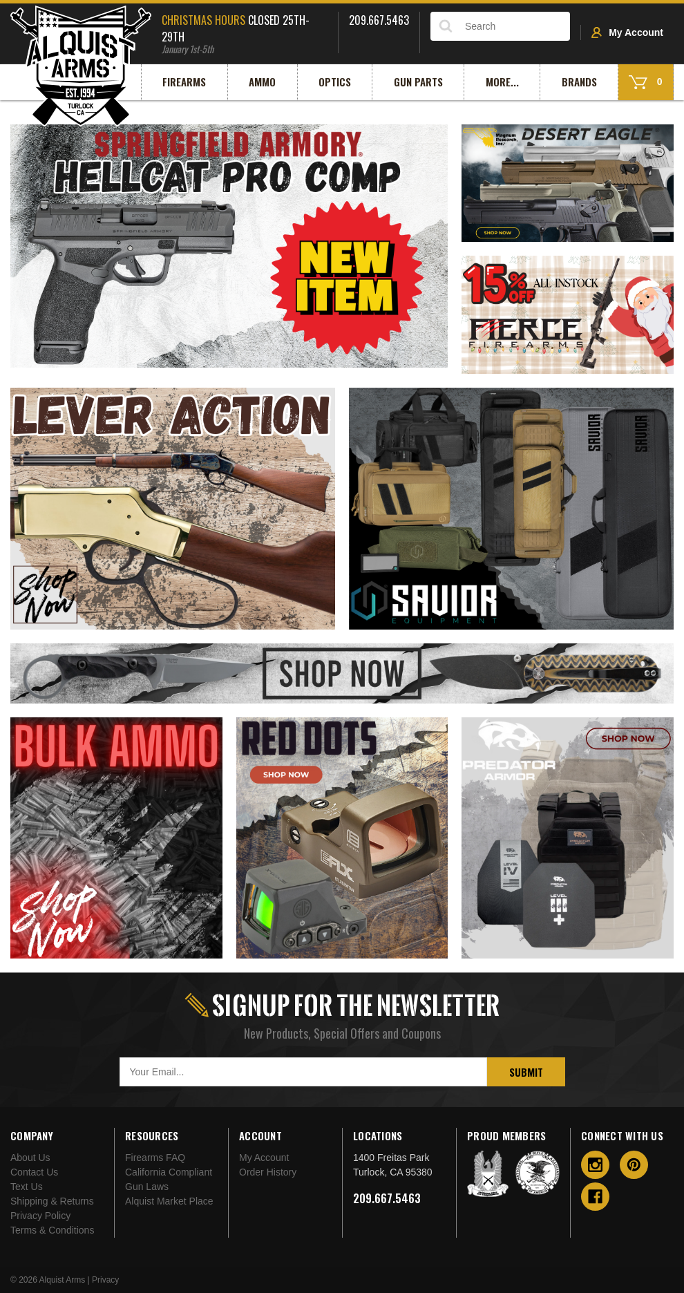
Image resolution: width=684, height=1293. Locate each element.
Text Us (26, 1186)
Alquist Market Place (169, 1201)
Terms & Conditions (52, 1230)
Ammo (262, 81)
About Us (30, 1157)
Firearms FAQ (155, 1157)
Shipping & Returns (52, 1201)
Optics (335, 81)
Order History (267, 1172)
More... (502, 81)
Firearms (184, 81)
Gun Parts (418, 81)
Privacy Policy (40, 1215)
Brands (579, 81)
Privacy (105, 1280)
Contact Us (34, 1172)
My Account (627, 32)
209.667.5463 (387, 1198)
